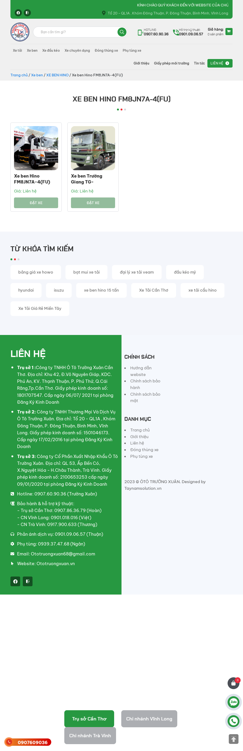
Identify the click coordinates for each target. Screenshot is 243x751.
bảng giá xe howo (35, 272)
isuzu (59, 290)
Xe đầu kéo (51, 50)
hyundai (26, 290)
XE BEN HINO (57, 75)
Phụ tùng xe (132, 50)
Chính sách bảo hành (145, 384)
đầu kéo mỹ (185, 272)
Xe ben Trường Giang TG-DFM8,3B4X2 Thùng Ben (93, 185)
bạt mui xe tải (86, 272)
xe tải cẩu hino (202, 290)
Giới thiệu (141, 63)
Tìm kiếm (121, 32)
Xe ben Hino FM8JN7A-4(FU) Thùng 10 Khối (32, 182)
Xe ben (32, 50)
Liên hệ (216, 63)
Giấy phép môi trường (171, 63)
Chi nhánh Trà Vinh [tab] (90, 736)
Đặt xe (36, 203)
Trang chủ (19, 75)
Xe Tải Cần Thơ (153, 290)
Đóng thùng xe (106, 50)
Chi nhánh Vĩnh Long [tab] (149, 719)
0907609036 (33, 742)
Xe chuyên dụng (77, 50)
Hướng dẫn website (141, 371)
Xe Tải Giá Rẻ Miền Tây (39, 308)
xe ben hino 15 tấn (101, 290)
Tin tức (199, 63)
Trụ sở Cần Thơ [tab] (89, 719)
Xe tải (17, 50)
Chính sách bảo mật (145, 397)
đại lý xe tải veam (137, 272)
